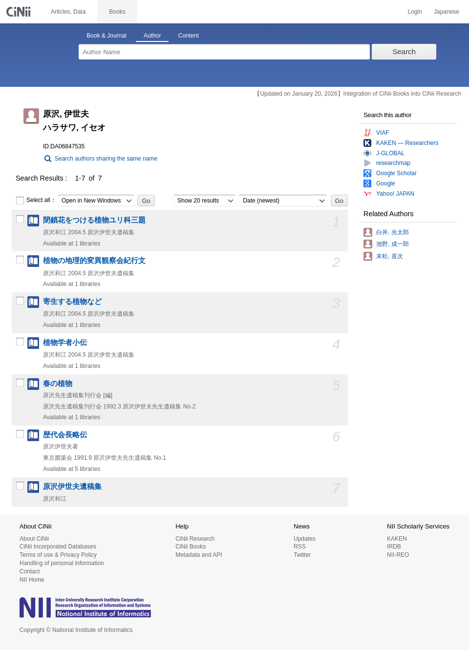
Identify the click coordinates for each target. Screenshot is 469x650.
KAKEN (397, 538)
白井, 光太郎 (392, 232)
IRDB (394, 546)
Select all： (36, 200)
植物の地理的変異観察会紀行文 (94, 260)
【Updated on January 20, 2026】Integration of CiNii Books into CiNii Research (357, 93)
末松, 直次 (389, 256)
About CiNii (34, 538)
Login (415, 11)
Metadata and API (198, 554)
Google (385, 183)
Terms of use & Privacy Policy (58, 554)
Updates (305, 538)
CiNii (19, 11)
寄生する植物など (72, 301)
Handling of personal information (62, 563)
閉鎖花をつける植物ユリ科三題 (94, 220)
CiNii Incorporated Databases (58, 546)
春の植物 (57, 383)
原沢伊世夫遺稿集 (72, 486)
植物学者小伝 (65, 342)
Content (188, 35)
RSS (300, 546)
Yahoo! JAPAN (395, 193)
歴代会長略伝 (65, 435)
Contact (30, 571)
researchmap (393, 163)
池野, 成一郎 (392, 244)
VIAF (382, 132)
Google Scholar (396, 173)
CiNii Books (190, 546)
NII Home (32, 579)
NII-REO (398, 554)
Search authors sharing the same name (106, 158)
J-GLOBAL (390, 153)
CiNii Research (194, 538)
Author (152, 35)
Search (404, 51)
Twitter (302, 554)
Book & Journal (106, 35)
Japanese (446, 11)
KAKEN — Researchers (407, 143)
